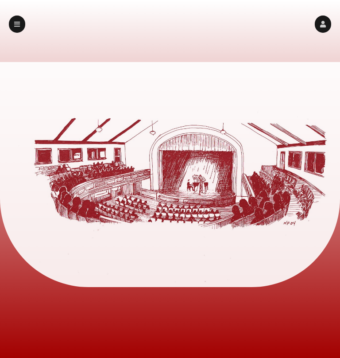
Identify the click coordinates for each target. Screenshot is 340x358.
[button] (323, 24)
